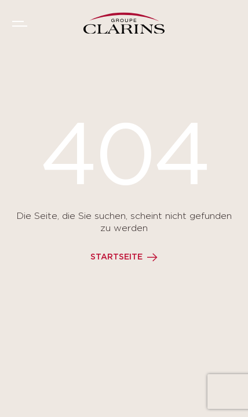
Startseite (116, 257)
